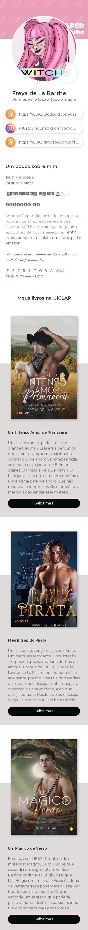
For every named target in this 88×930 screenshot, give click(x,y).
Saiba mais (44, 503)
